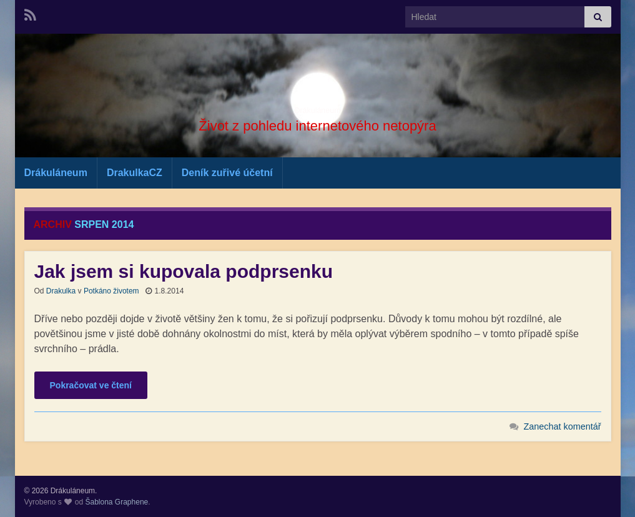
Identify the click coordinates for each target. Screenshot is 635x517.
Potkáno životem (111, 291)
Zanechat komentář (562, 426)
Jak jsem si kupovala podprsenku (183, 271)
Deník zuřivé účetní (227, 172)
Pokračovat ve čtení (91, 385)
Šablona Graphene (116, 502)
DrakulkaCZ (134, 172)
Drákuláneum (317, 106)
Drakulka (61, 291)
